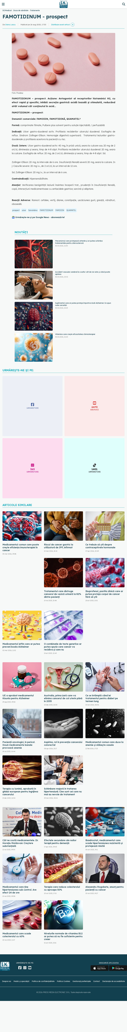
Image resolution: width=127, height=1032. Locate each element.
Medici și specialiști (21, 981)
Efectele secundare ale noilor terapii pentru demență (60, 842)
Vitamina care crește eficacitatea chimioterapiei (75, 334)
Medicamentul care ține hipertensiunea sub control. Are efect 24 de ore (19, 889)
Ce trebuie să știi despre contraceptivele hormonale (100, 546)
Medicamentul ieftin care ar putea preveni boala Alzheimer (21, 645)
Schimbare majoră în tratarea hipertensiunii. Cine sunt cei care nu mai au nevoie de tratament (63, 791)
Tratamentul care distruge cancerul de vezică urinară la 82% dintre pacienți (62, 594)
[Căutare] (123, 4)
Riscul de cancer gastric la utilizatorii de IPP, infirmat (58, 546)
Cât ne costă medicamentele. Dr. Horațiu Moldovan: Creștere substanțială (20, 843)
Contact (96, 981)
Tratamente (35, 10)
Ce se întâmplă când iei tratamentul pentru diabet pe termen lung (101, 698)
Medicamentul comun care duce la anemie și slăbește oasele (104, 743)
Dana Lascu (10, 24)
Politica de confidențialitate (43, 981)
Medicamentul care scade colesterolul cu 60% (16, 935)
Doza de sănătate (20, 10)
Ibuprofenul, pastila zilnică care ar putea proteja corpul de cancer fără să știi (104, 594)
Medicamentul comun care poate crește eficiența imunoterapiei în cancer (20, 547)
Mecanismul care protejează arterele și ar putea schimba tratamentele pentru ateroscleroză (79, 242)
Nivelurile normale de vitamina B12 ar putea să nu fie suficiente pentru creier (63, 936)
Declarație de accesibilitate (113, 981)
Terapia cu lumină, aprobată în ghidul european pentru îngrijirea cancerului (20, 791)
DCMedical (7, 10)
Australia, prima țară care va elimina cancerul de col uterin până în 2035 (63, 698)
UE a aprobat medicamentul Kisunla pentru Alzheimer (18, 697)
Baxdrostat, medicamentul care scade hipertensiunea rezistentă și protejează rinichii (104, 843)
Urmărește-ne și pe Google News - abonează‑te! (40, 217)
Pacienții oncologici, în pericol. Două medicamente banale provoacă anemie (18, 745)
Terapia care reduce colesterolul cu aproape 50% (62, 888)
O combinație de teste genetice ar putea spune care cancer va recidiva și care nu (62, 646)
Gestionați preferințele (82, 981)
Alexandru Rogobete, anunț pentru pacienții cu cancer (104, 888)
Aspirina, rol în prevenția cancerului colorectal (63, 743)
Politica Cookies (63, 981)
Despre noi (6, 981)
